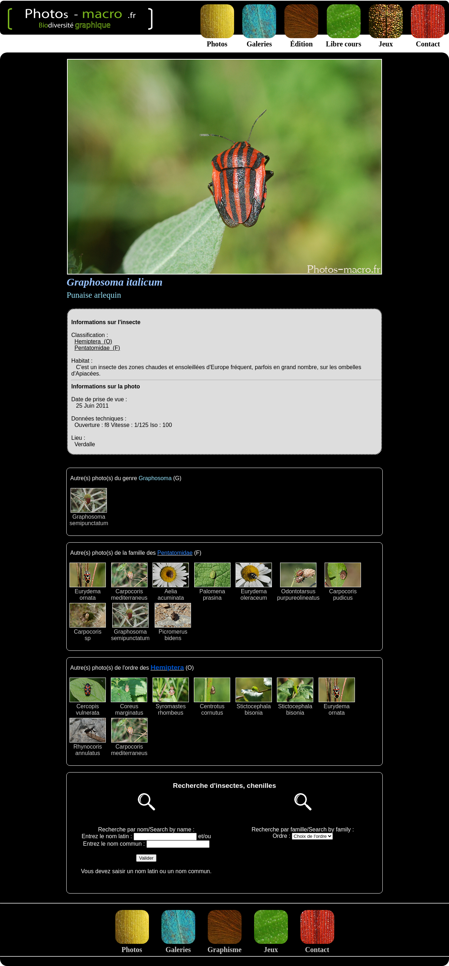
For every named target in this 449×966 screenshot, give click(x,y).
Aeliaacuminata (171, 582)
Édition (301, 40)
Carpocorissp (87, 622)
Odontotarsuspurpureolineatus (298, 582)
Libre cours (343, 40)
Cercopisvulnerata (87, 697)
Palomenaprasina (212, 582)
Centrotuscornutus (212, 697)
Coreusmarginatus (129, 697)
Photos (217, 40)
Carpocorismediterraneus (129, 582)
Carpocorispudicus (343, 582)
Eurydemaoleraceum (254, 582)
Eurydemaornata (87, 582)
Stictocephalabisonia (254, 697)
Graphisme (224, 945)
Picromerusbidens (173, 622)
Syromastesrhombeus (171, 697)
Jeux (386, 40)
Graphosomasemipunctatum (88, 507)
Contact (428, 40)
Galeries (259, 40)
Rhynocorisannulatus (87, 737)
